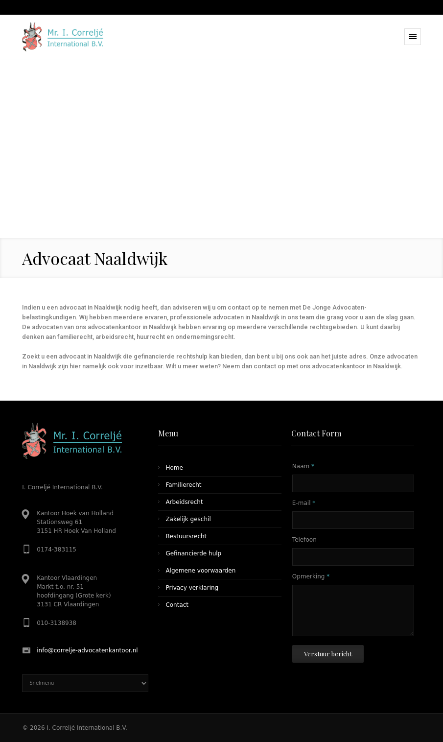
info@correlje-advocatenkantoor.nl (87, 650)
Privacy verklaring (191, 587)
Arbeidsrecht (184, 502)
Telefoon (304, 539)
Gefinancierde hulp (193, 553)
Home (174, 467)
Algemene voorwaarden (200, 570)
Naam (303, 466)
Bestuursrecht (186, 536)
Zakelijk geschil (187, 519)
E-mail (303, 503)
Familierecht (183, 484)
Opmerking (310, 576)
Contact (176, 604)
